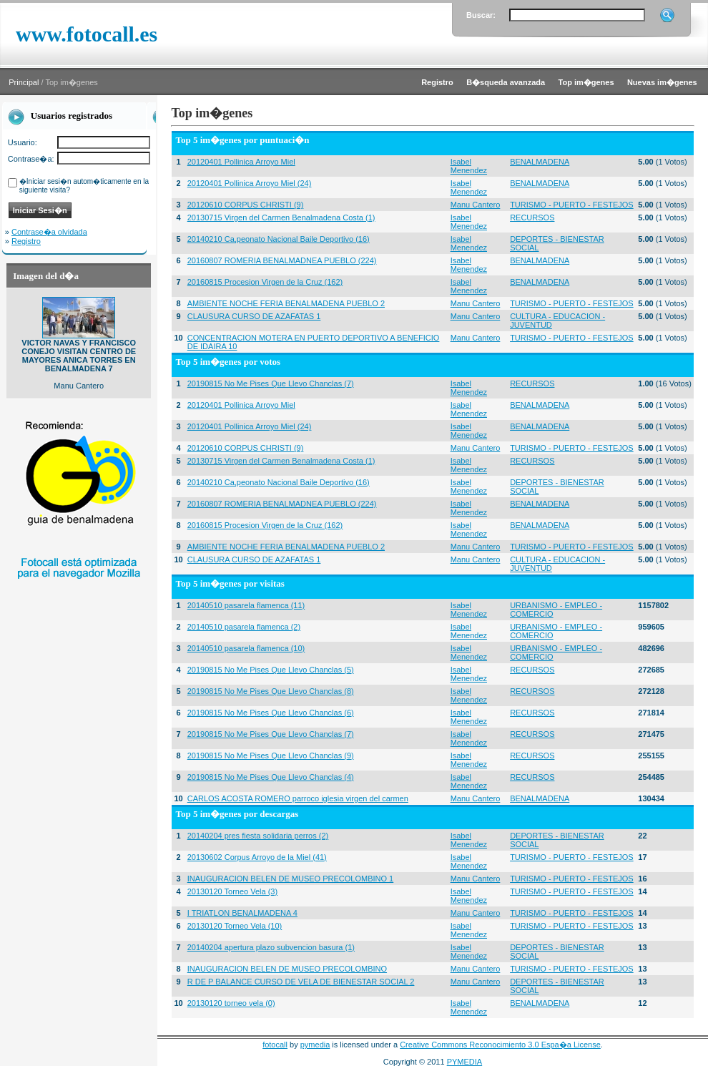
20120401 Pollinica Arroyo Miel (241, 161)
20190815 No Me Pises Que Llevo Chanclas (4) (270, 777)
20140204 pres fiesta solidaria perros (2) (258, 835)
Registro (26, 241)
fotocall (274, 1044)
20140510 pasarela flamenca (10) (246, 648)
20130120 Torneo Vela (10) (234, 925)
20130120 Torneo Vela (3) (232, 891)
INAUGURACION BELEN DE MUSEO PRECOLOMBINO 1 (290, 878)
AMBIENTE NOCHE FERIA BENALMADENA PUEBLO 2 (286, 303)
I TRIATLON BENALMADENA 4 (242, 913)
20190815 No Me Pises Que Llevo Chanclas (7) (270, 383)
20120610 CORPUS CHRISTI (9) (245, 204)
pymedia (315, 1044)
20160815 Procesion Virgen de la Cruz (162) (265, 282)
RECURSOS (532, 217)
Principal (24, 82)
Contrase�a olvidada (49, 232)
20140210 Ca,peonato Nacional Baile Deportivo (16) (278, 239)
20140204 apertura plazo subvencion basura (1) (271, 947)
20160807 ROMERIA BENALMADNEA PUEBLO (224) (282, 260)
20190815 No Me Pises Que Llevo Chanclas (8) (270, 691)
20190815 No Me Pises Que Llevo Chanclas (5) (270, 669)
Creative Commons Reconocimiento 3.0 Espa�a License (500, 1044)
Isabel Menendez (469, 166)
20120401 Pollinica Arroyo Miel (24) (249, 183)
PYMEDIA (465, 1061)
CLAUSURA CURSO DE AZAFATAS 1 (254, 316)
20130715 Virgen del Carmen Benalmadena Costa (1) (281, 217)
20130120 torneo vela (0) (231, 1003)
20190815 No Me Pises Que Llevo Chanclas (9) (270, 755)
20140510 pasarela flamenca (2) (243, 626)
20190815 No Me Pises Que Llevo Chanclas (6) (270, 712)
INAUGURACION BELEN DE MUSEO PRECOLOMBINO (287, 968)
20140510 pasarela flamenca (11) (246, 605)
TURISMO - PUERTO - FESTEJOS (572, 204)
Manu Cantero (476, 204)
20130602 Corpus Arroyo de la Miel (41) (257, 857)
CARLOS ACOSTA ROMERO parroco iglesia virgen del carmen (297, 798)
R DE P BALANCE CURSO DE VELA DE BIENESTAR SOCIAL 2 (301, 981)
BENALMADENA (539, 161)
